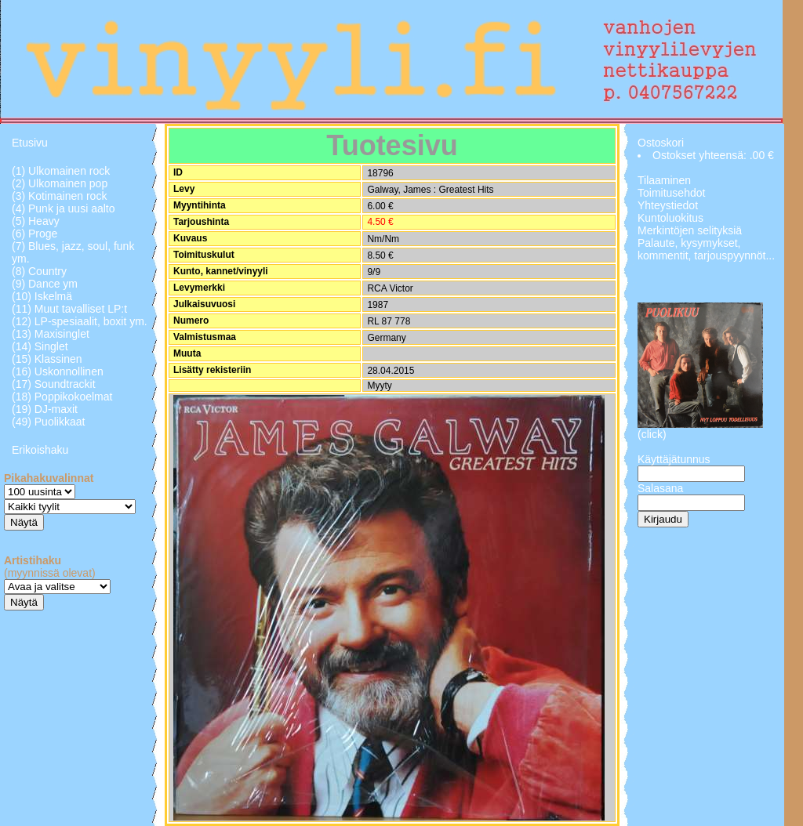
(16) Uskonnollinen (58, 371)
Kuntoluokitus (670, 218)
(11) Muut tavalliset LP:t (69, 309)
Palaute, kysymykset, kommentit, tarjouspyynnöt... (706, 249)
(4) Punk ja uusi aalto (63, 208)
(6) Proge (34, 233)
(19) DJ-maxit (45, 409)
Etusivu (30, 142)
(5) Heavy (36, 221)
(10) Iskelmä (42, 296)
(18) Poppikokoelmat (62, 396)
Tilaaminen (664, 180)
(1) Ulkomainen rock (61, 171)
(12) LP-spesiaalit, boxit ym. (79, 321)
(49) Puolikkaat (48, 421)
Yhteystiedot (668, 205)
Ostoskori (661, 142)
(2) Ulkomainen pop (59, 183)
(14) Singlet (40, 346)
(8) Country (39, 271)
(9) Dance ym (45, 283)
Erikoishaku (40, 450)
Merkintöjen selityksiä (690, 230)
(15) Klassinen (47, 359)
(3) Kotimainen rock (59, 196)
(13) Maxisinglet (50, 334)
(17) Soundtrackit (54, 384)
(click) (652, 434)
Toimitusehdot (671, 193)
